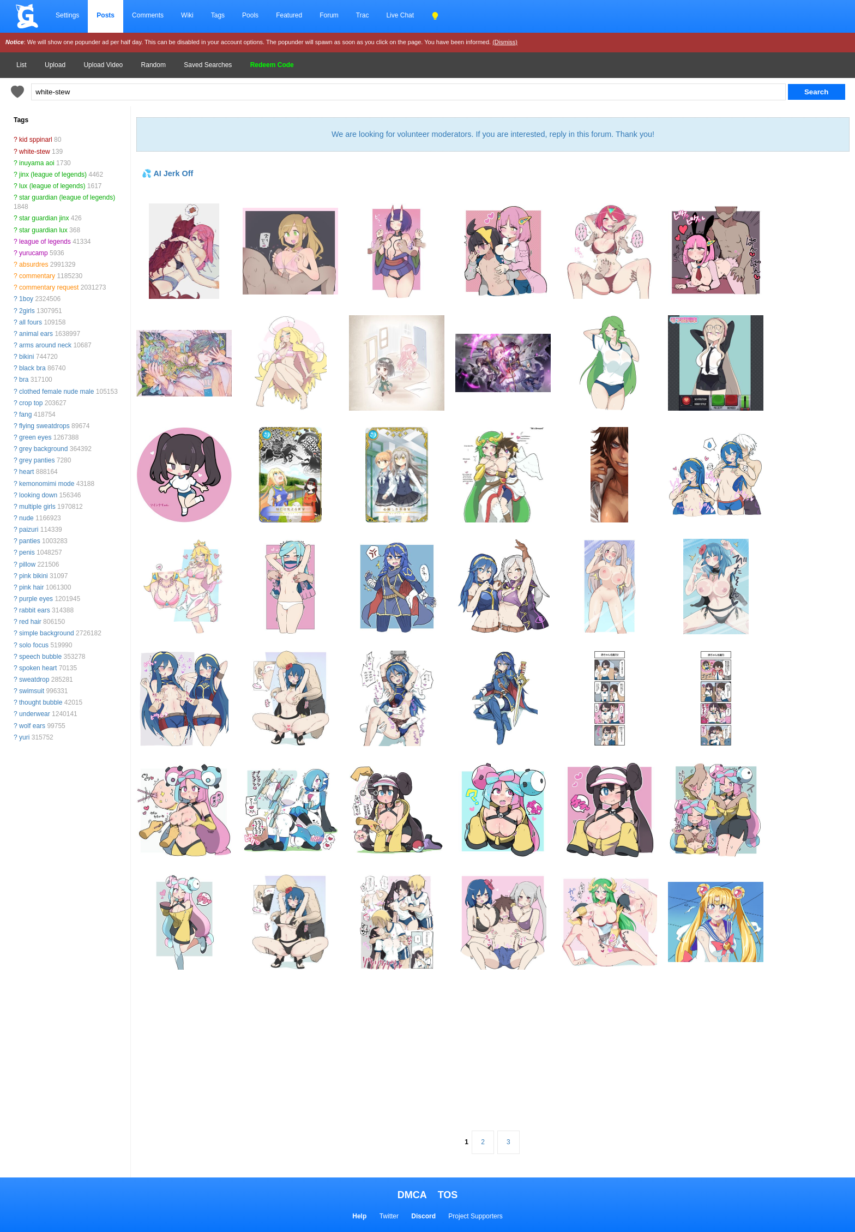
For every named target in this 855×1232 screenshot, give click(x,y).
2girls (27, 311)
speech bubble (40, 656)
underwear (34, 714)
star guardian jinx (44, 218)
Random (153, 65)
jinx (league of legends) (53, 174)
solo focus (34, 645)
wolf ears (32, 726)
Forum (329, 15)
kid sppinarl (35, 139)
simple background (46, 633)
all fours (30, 322)
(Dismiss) (504, 42)
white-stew (34, 151)
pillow (27, 564)
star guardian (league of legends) (67, 197)
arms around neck (45, 345)
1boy (26, 299)
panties (29, 541)
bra (23, 379)
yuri (24, 737)
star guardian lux (43, 230)
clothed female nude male (56, 391)
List (21, 65)
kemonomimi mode (46, 484)
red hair (30, 622)
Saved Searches (208, 65)
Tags (218, 15)
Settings (67, 15)
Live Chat (400, 15)
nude (26, 518)
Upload (55, 65)
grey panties (37, 460)
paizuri (28, 529)
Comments (148, 15)
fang (25, 414)
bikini (26, 356)
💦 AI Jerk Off (167, 173)
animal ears (36, 334)
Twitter (389, 1216)
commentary (37, 276)
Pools (250, 15)
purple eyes (36, 599)
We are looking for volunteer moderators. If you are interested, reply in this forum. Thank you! (493, 134)
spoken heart (38, 668)
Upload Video (103, 65)
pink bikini (33, 576)
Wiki (187, 15)
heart (26, 472)
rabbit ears (34, 610)
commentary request (49, 287)
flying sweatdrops (44, 426)
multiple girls (37, 506)
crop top (31, 403)
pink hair (31, 587)
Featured (289, 15)
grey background (43, 449)
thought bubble (40, 702)
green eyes (35, 437)
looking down (38, 495)
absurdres (33, 264)
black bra (32, 368)
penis (27, 552)
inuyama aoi (37, 163)
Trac (362, 15)
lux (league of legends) (52, 186)
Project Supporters (475, 1216)
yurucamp (33, 253)
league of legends (45, 241)
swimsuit (31, 691)
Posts (106, 15)
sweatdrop (34, 679)
